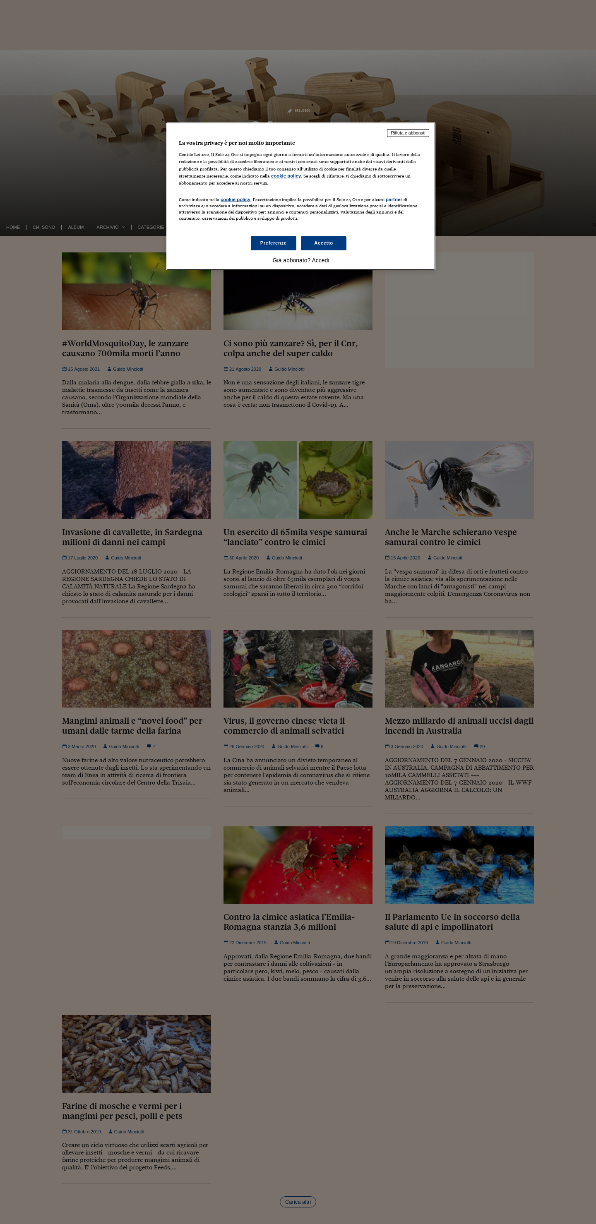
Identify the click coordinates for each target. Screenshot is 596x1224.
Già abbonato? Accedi (301, 260)
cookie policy (286, 175)
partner (394, 199)
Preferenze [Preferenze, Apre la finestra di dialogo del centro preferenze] (273, 242)
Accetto (323, 242)
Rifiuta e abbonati (408, 132)
